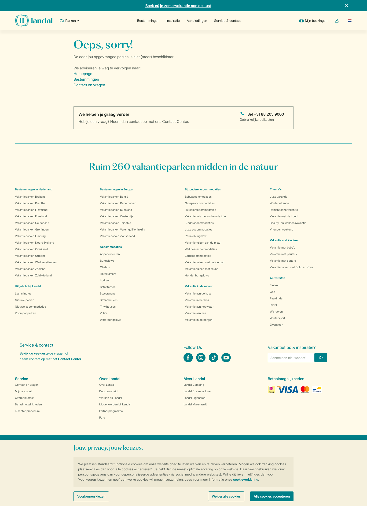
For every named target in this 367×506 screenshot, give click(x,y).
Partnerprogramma (111, 411)
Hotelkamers (108, 274)
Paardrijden (277, 298)
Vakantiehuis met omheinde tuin (205, 216)
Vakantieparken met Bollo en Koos (291, 267)
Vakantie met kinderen (284, 240)
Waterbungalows (110, 319)
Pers (102, 417)
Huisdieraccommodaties (200, 209)
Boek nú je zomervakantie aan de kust (178, 5)
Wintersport (277, 318)
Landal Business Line (197, 391)
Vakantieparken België (114, 196)
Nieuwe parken (24, 300)
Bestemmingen (148, 21)
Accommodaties (111, 247)
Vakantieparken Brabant (30, 196)
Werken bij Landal (110, 398)
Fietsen (274, 285)
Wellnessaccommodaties (201, 249)
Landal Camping (194, 384)
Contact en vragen (89, 85)
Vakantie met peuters (283, 254)
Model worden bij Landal (115, 404)
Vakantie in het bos (197, 300)
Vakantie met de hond (283, 216)
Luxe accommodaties (198, 229)
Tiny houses (108, 306)
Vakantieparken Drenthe (30, 203)
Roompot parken (25, 313)
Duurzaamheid (108, 391)
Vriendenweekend (281, 229)
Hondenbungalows (197, 275)
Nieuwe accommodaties (30, 306)
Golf (272, 292)
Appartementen (110, 254)
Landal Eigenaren (195, 398)
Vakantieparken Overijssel (31, 249)
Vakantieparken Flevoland (31, 209)
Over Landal (106, 384)
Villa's (103, 313)
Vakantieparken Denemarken (118, 203)
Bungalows (107, 260)
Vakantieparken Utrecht (30, 255)
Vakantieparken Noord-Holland (34, 242)
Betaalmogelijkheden (28, 404)
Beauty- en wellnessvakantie (288, 223)
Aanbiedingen (197, 21)
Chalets (105, 267)
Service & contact (227, 21)
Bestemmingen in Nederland (33, 189)
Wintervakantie (279, 203)
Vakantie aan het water (199, 306)
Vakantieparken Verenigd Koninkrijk (122, 229)
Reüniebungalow (195, 236)
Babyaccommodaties (198, 196)
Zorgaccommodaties (198, 255)
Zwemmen (276, 324)
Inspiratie (173, 21)
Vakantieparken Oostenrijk (116, 216)
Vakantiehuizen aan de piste (202, 242)
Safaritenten (108, 287)
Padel (273, 305)
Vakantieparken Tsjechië (115, 223)
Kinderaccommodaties (199, 223)
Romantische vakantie (284, 209)
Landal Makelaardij (195, 404)
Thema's (276, 189)
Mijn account (23, 391)
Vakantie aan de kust (198, 293)
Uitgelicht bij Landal (28, 286)
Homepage (82, 73)
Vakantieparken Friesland (31, 216)
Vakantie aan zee (195, 313)
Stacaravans (107, 293)
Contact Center (69, 359)
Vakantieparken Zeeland (30, 269)
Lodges (105, 280)
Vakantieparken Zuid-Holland (33, 275)
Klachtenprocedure (27, 411)
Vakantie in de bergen (199, 319)
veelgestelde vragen (49, 353)
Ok (321, 357)
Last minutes (23, 293)
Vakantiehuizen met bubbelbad (204, 262)
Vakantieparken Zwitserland (117, 236)
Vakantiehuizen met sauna (201, 269)
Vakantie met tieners (283, 260)
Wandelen (276, 311)
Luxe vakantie (278, 196)
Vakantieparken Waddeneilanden (36, 262)
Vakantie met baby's (282, 247)
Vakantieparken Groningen (32, 229)
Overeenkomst (24, 398)
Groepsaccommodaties (200, 203)
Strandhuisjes (108, 300)
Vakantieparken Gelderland (32, 223)
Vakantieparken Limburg (30, 236)
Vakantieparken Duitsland (116, 209)
